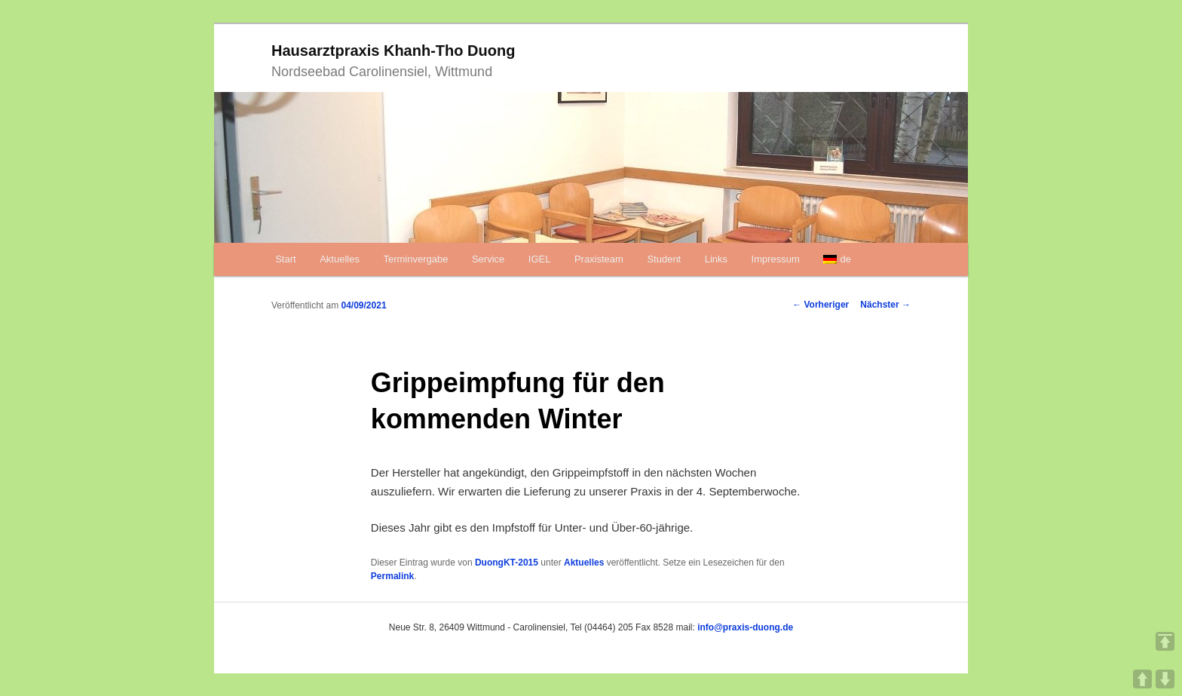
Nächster (885, 304)
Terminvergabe (415, 259)
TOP (1165, 641)
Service (488, 259)
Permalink (392, 576)
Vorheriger (820, 304)
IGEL (539, 259)
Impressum (776, 259)
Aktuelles (340, 259)
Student (664, 259)
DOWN (1165, 679)
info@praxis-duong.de (745, 627)
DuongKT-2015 (506, 562)
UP (1142, 679)
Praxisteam (598, 259)
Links (716, 259)
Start (285, 259)
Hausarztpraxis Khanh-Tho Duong (393, 50)
